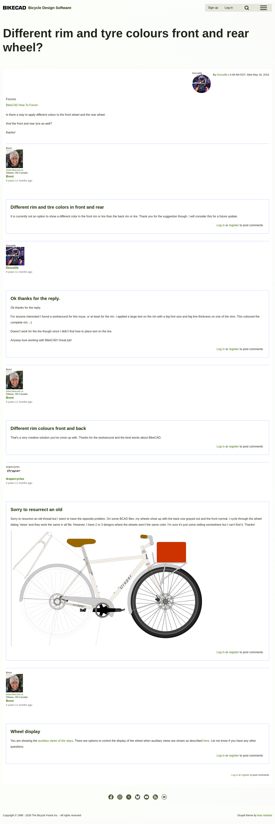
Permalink (137, 412)
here (206, 740)
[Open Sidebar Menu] (263, 8)
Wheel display (25, 731)
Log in (221, 755)
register (234, 755)
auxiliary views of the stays (55, 740)
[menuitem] (213, 8)
